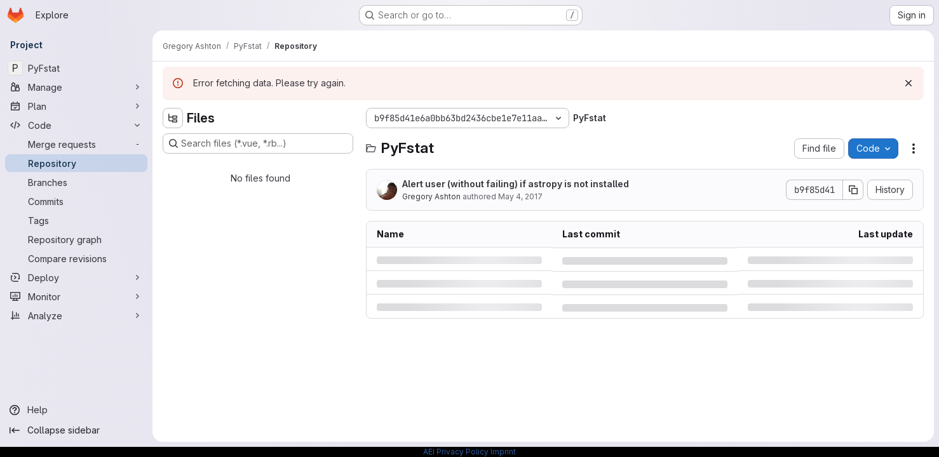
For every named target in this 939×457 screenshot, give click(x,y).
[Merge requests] (76, 144)
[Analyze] (76, 315)
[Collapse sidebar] (76, 430)
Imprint (503, 451)
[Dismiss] (908, 83)
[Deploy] (76, 277)
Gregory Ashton (431, 196)
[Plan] (76, 106)
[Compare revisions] (76, 258)
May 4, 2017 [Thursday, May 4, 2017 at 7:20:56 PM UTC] (520, 196)
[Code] (76, 125)
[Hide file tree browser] (173, 118)
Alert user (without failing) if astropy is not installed (515, 183)
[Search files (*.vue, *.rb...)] (258, 143)
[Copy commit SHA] (853, 190)
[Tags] (76, 220)
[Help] (76, 410)
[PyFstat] (76, 68)
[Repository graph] (76, 239)
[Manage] (76, 87)
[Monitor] (76, 296)
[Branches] (76, 182)
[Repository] (76, 163)
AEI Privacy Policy (456, 451)
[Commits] (76, 201)
